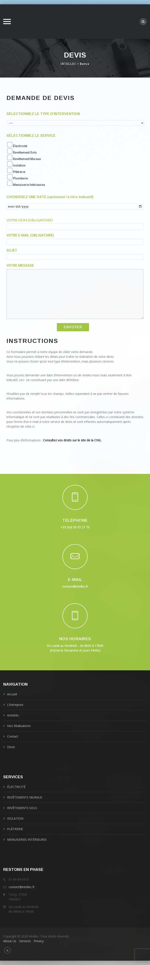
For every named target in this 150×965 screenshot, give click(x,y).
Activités (13, 715)
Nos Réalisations (19, 726)
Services (25, 941)
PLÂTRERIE (15, 829)
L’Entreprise (15, 705)
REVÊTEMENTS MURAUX (24, 797)
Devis (11, 747)
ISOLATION (15, 818)
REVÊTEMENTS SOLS (22, 808)
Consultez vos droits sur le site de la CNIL (72, 440)
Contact (12, 736)
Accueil (12, 694)
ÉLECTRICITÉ (16, 787)
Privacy (39, 941)
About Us (9, 941)
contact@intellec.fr (22, 887)
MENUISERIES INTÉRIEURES (27, 839)
